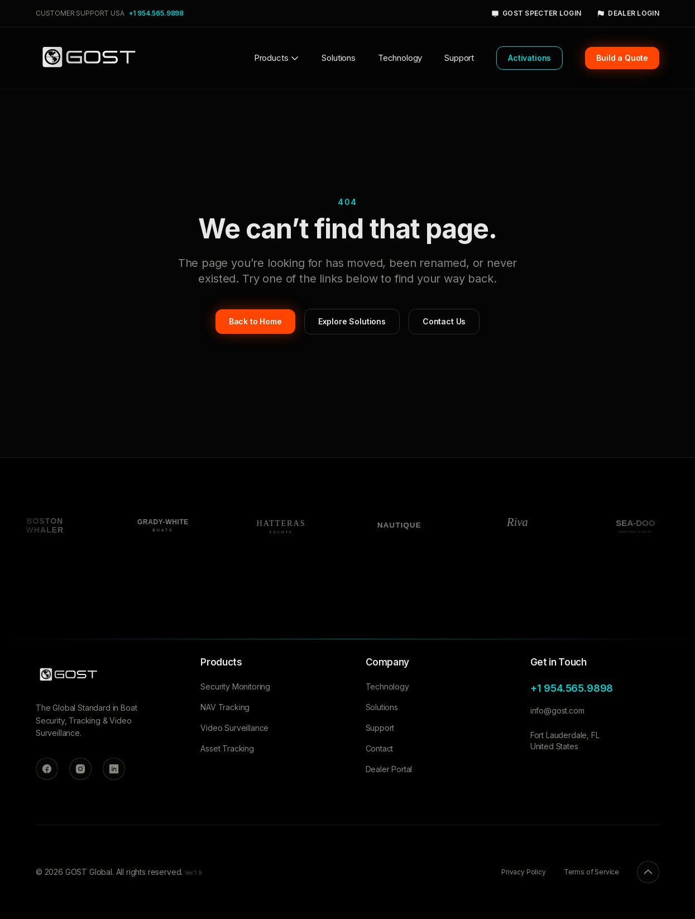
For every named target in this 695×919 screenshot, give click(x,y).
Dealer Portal (389, 769)
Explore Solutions (352, 321)
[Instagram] (80, 769)
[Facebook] (47, 769)
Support (459, 57)
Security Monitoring (235, 686)
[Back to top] (648, 872)
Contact (380, 748)
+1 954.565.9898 (156, 13)
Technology (400, 57)
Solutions (338, 57)
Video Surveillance (234, 728)
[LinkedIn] (114, 769)
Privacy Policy (523, 872)
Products (277, 57)
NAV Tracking (225, 707)
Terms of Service (591, 872)
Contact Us (444, 321)
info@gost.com (557, 710)
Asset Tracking (227, 748)
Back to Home (255, 321)
